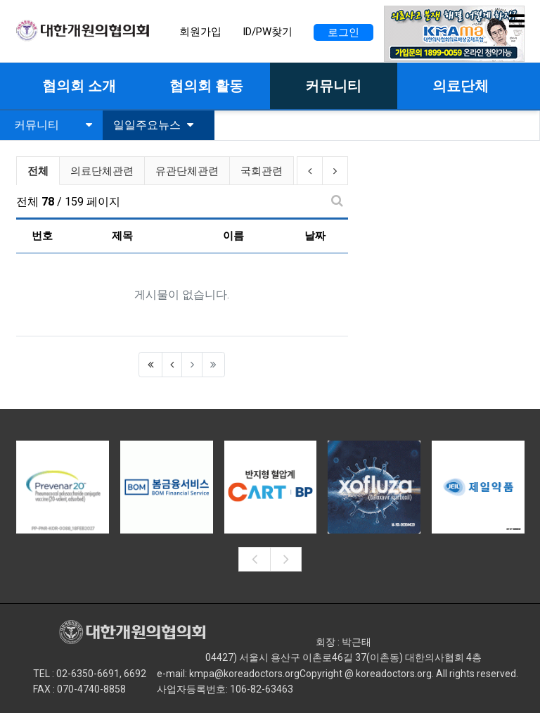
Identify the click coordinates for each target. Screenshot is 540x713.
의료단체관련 (102, 171)
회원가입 (200, 31)
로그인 (343, 32)
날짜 (315, 235)
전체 (38, 171)
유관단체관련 (187, 171)
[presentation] (254, 559)
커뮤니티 (53, 124)
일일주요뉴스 (153, 124)
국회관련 (261, 171)
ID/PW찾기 (267, 31)
